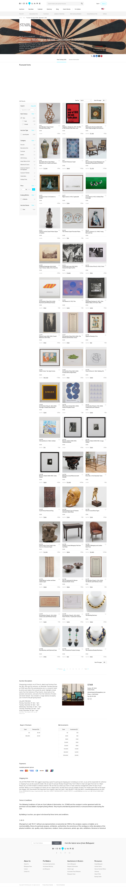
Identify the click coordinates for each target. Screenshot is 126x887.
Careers (26, 869)
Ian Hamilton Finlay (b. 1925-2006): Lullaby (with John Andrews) (94, 406)
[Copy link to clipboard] (92, 56)
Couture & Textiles (27, 173)
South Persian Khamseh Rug (46, 510)
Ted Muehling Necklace (91, 615)
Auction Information (74, 59)
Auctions (21, 9)
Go (33, 189)
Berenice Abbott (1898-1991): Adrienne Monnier (69, 441)
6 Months (27, 199)
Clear (33, 114)
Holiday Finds (27, 179)
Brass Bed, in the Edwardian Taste (94, 475)
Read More (22, 50)
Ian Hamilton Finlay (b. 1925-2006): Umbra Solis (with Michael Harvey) (48, 616)
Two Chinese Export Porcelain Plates (71, 231)
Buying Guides (97, 876)
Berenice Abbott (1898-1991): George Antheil (95, 441)
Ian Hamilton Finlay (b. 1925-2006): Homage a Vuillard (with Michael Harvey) (48, 406)
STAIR (49, 36)
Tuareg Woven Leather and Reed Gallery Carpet (47, 581)
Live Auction (27, 134)
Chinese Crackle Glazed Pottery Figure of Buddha (48, 232)
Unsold (28, 124)
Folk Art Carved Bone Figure (92, 510)
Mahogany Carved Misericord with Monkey (70, 476)
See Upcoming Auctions (49, 864)
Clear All (33, 106)
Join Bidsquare (46, 869)
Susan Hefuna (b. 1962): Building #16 (95, 371)
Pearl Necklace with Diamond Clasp (48, 650)
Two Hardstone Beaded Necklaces (94, 650)
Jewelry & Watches (59, 14)
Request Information (72, 866)
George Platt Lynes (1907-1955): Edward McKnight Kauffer (70, 267)
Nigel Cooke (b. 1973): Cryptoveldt (70, 196)
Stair (27, 209)
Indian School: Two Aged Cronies (47, 371)
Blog (57, 9)
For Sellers (78, 9)
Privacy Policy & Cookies (48, 885)
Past (24, 17)
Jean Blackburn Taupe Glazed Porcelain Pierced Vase (46, 127)
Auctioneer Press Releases (74, 871)
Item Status (23, 114)
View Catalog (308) (97, 50)
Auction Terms (98, 866)
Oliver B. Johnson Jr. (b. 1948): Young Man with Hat (94, 232)
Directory (49, 9)
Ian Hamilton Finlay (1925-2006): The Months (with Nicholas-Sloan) (71, 337)
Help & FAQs (97, 874)
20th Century (27, 158)
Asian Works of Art (92, 14)
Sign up (104, 3)
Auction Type (24, 130)
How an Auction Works (100, 869)
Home (20, 17)
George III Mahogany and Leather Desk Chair (94, 546)
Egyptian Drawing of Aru (92, 336)
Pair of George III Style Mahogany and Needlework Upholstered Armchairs (95, 162)
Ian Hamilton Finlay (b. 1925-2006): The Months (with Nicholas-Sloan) (94, 581)
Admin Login (70, 869)
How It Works (66, 9)
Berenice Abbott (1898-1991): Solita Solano (48, 476)
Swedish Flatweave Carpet (69, 161)
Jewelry (27, 154)
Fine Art (21, 14)
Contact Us (26, 871)
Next (86, 669)
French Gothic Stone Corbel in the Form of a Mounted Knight (47, 546)
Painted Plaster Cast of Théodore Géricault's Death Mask (70, 511)
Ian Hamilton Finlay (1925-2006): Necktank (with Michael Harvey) (47, 302)
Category (23, 140)
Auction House (24, 205)
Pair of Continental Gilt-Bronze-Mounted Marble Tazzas (70, 581)
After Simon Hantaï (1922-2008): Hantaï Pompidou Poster (70, 406)
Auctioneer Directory (48, 866)
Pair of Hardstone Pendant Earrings (71, 650)
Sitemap (96, 871)
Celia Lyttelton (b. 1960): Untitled (47, 441)
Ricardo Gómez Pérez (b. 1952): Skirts (95, 266)
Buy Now (31, 9)
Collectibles (27, 176)
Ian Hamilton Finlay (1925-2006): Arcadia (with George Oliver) (70, 371)
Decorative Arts (33, 14)
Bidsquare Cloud (71, 874)
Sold (28, 121)
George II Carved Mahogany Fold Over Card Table (71, 546)
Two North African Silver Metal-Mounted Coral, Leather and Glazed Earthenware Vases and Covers (48, 162)
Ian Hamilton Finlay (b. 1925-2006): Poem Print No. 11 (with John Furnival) (71, 616)
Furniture (46, 14)
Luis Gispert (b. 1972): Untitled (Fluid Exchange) (94, 197)
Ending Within (24, 195)
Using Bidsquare (98, 864)
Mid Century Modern (75, 14)
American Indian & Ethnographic (27, 168)
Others (105, 14)
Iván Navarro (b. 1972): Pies (69, 301)
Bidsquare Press (28, 866)
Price (21, 185)
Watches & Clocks (27, 164)
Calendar (40, 9)
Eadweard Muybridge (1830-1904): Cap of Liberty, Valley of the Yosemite (48, 267)
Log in (97, 3)
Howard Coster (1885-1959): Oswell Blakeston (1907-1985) (47, 337)
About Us (26, 864)
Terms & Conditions (61, 885)
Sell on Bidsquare (71, 864)
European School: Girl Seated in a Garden (47, 197)
